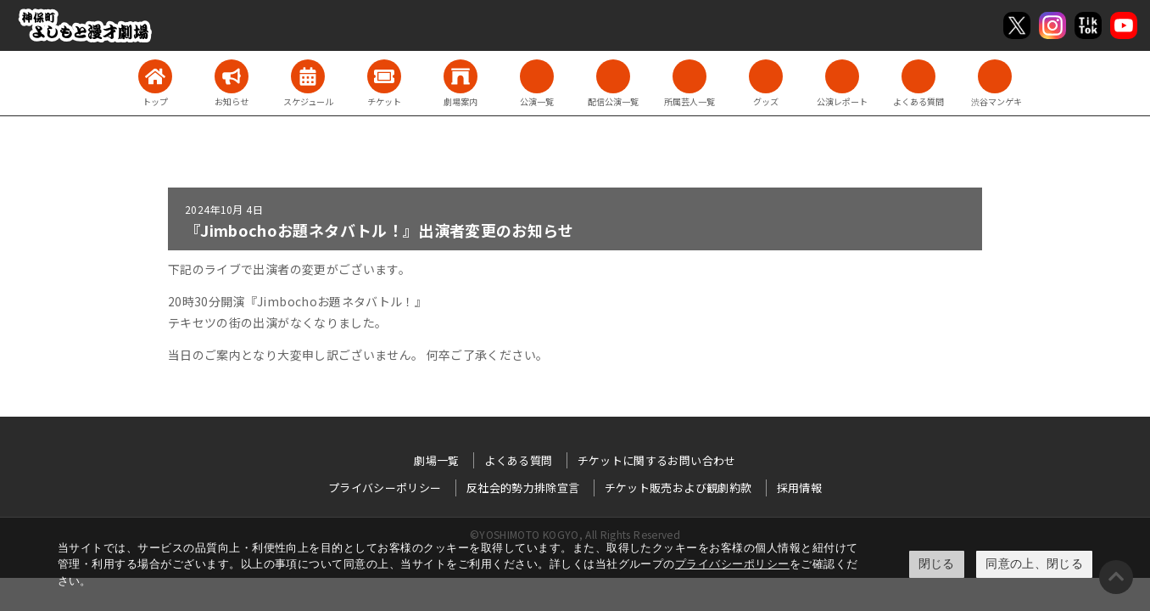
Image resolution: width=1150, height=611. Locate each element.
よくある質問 (518, 460)
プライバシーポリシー (732, 564)
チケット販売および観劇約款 (678, 487)
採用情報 (799, 487)
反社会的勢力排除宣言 (523, 487)
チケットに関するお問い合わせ (657, 460)
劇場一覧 (436, 460)
